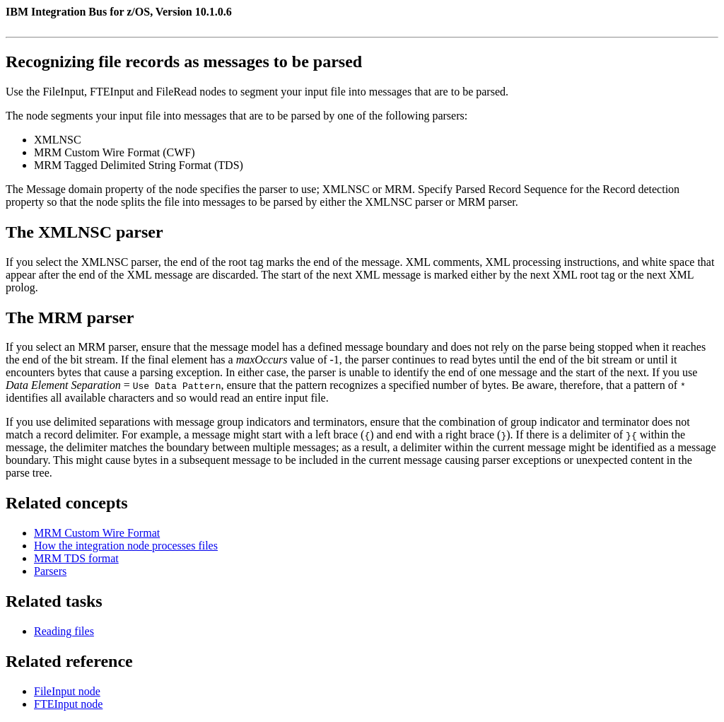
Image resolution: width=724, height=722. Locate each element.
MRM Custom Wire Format (97, 533)
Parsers (50, 571)
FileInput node (67, 691)
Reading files (64, 631)
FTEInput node (68, 704)
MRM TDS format (76, 558)
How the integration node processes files (126, 546)
